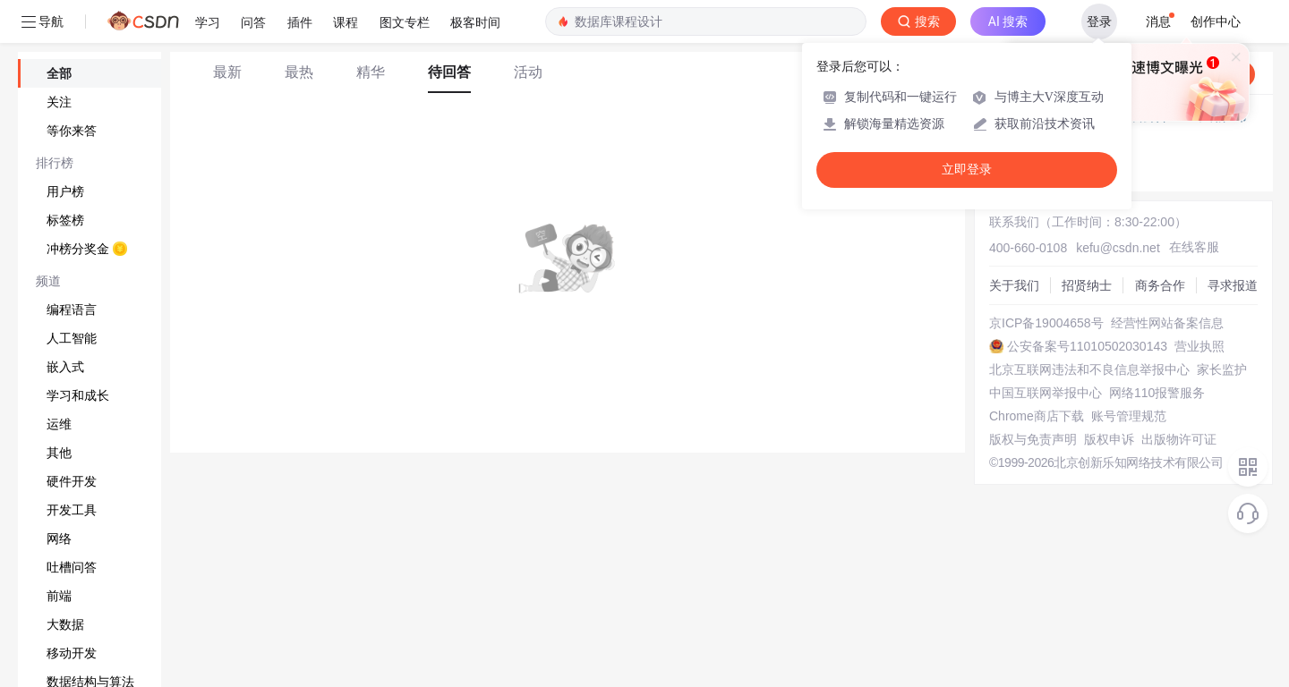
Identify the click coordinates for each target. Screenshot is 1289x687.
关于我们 (1014, 285)
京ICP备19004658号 (1046, 323)
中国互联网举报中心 (1045, 393)
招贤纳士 (1087, 285)
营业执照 (1199, 346)
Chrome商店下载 (1036, 416)
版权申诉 (1109, 439)
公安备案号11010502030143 (1087, 346)
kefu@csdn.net (1118, 248)
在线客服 (1194, 247)
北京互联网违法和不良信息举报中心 (1089, 369)
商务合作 (1160, 285)
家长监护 (1222, 369)
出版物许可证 (1178, 439)
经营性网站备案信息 (1167, 323)
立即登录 (967, 169)
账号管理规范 (1128, 416)
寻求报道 (1233, 285)
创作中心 (1216, 21)
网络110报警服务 (1157, 393)
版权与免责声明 (1033, 439)
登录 (1099, 21)
